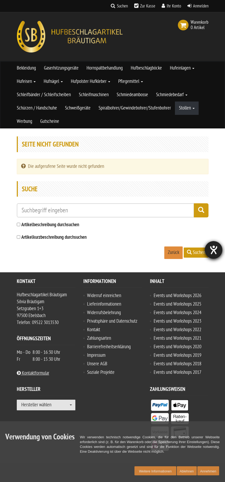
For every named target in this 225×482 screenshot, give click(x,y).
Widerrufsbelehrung (104, 312)
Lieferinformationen (104, 304)
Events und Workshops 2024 (177, 312)
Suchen (122, 6)
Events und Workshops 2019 (177, 355)
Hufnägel (53, 81)
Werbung (24, 121)
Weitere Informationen (155, 471)
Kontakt (93, 330)
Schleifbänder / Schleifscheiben (44, 95)
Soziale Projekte (100, 372)
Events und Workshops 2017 (177, 372)
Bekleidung (26, 68)
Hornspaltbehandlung (105, 68)
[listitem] (160, 406)
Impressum (96, 355)
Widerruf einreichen (104, 295)
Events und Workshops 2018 (177, 364)
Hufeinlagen (182, 68)
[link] (184, 25)
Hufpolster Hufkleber (90, 81)
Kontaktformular (33, 373)
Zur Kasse (147, 6)
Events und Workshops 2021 (177, 338)
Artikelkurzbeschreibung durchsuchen (54, 237)
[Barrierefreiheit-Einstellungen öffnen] (213, 250)
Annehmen (208, 471)
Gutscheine (49, 121)
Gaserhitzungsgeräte (61, 68)
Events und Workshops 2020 (177, 347)
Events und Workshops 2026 (177, 295)
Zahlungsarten (99, 338)
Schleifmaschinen (94, 95)
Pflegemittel (130, 81)
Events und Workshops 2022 (177, 330)
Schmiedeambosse (132, 95)
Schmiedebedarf (171, 95)
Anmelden (200, 6)
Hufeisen (26, 81)
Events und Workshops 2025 (177, 304)
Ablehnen (187, 471)
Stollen (187, 108)
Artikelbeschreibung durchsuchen (50, 225)
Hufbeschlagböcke (146, 68)
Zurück (173, 252)
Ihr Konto (174, 6)
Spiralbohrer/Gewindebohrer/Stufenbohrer (135, 108)
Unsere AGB (97, 364)
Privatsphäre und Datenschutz (112, 321)
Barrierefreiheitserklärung (109, 347)
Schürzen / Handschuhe (37, 108)
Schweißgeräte (78, 108)
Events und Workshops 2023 (177, 321)
